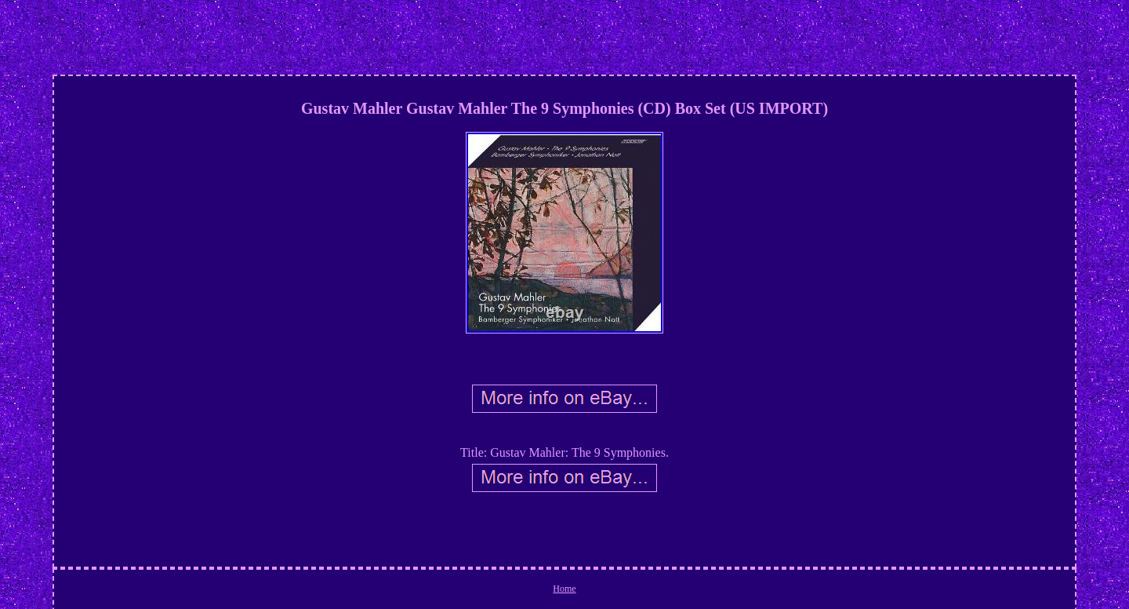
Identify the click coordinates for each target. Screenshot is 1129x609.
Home (564, 588)
